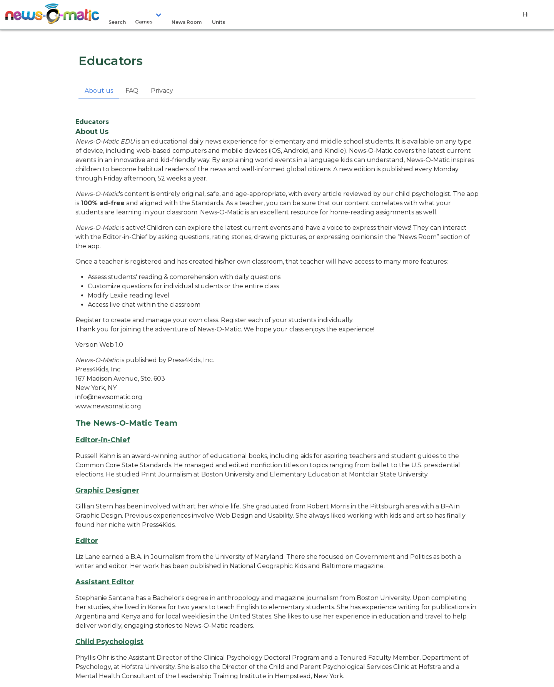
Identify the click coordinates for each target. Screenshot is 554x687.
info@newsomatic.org (108, 397)
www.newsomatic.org (108, 406)
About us (99, 90)
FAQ (131, 90)
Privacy (162, 90)
